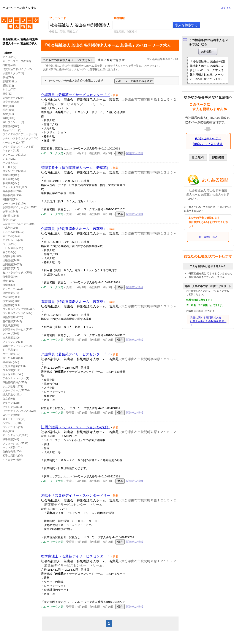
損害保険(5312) (12, 301)
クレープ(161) (11, 333)
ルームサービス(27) (14, 142)
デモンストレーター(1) (16, 378)
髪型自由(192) (11, 175)
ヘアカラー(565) (12, 459)
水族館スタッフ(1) (13, 73)
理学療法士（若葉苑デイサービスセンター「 (75, 556)
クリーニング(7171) (14, 154)
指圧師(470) (9, 65)
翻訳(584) (8, 106)
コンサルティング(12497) (17, 313)
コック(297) (9, 244)
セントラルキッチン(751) (17, 272)
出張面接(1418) (12, 260)
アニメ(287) (9, 57)
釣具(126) (8, 431)
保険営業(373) (11, 292)
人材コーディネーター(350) (19, 223)
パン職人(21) (10, 162)
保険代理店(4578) (13, 317)
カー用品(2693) (12, 236)
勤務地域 (119, 18)
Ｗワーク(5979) (12, 414)
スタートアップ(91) (14, 419)
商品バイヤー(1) (12, 130)
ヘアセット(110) (12, 423)
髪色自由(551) (11, 179)
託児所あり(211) (12, 394)
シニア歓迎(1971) (13, 386)
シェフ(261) (9, 158)
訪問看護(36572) (12, 264)
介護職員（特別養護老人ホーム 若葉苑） (74, 229)
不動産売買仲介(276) (15, 382)
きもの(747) (9, 89)
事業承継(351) (11, 325)
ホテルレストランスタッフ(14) (20, 138)
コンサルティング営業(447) (19, 309)
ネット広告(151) (12, 447)
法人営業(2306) (12, 337)
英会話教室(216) (12, 191)
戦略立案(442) (11, 439)
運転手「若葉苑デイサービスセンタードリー (75, 495)
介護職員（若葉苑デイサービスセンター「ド (75, 95)
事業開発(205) (11, 126)
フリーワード (57, 18)
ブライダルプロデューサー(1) (20, 134)
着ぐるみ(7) (9, 252)
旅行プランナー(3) (13, 122)
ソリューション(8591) (15, 443)
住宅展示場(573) (12, 256)
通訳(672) (8, 85)
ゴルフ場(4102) (12, 370)
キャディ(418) (11, 150)
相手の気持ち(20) (13, 455)
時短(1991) (9, 280)
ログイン (225, 8)
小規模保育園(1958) (14, 366)
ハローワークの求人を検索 (20, 25)
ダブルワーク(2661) (14, 170)
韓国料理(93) (10, 199)
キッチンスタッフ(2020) (17, 61)
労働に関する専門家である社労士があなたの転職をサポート (208, 321)
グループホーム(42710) (16, 390)
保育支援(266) (11, 101)
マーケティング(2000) (15, 435)
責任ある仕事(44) (13, 358)
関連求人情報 (134, 153)
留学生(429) (9, 219)
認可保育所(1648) (13, 374)
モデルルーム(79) (13, 240)
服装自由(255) (11, 183)
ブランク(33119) (12, 406)
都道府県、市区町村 (125, 31)
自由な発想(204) (12, 451)
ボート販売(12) (11, 353)
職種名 (8, 53)
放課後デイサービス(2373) (18, 329)
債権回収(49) (10, 276)
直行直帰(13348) (12, 321)
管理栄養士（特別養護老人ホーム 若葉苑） (75, 168)
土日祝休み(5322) (13, 248)
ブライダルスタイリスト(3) (18, 146)
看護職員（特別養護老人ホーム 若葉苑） (74, 301)
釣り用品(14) (10, 349)
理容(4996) (9, 109)
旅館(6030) (9, 118)
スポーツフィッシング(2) (17, 345)
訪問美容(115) (11, 268)
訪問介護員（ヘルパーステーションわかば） (75, 427)
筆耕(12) (7, 93)
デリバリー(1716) (13, 288)
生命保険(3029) (12, 297)
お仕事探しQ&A (208, 237)
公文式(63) (9, 398)
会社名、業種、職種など (63, 31)
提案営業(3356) (12, 305)
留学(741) (8, 114)
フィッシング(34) (13, 341)
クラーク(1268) (12, 402)
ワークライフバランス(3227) (19, 410)
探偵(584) (8, 77)
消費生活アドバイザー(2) (17, 69)
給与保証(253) (11, 362)
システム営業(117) (13, 231)
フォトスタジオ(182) (15, 187)
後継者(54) (9, 284)
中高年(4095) (10, 227)
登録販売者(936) (12, 195)
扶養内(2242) (10, 211)
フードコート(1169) (14, 203)
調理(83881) (10, 81)
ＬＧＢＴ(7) (9, 167)
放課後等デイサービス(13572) (20, 207)
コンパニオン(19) (13, 427)
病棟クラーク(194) (13, 97)
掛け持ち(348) (11, 215)
